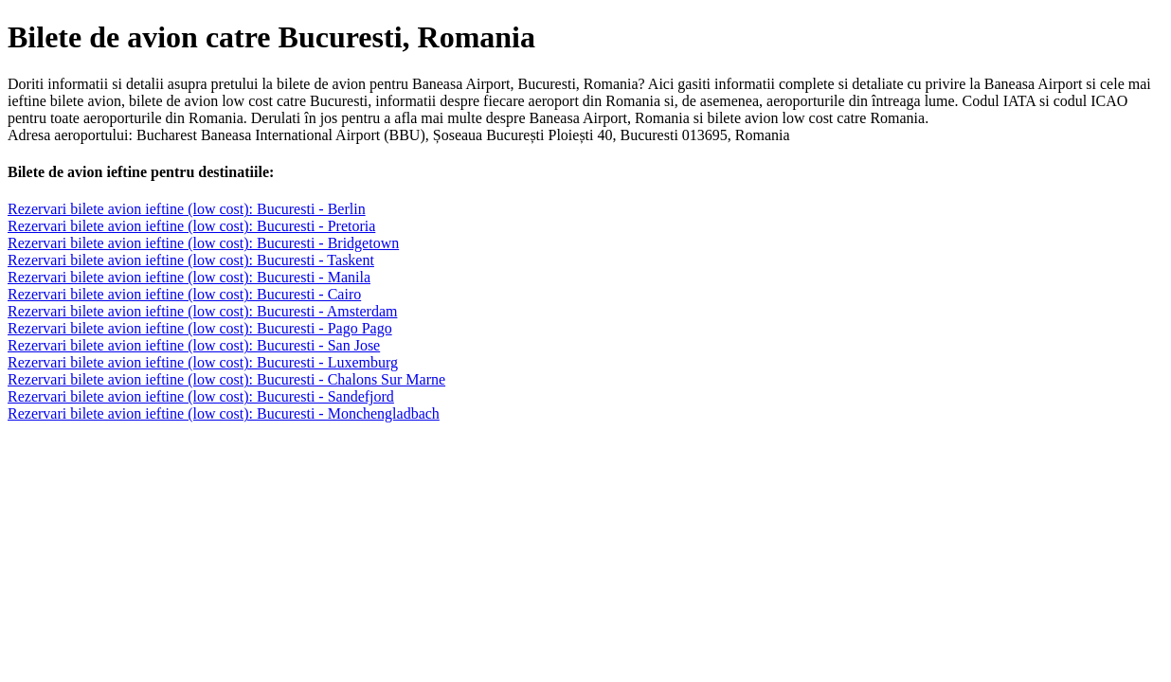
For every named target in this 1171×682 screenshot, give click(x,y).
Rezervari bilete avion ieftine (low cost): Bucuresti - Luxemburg (203, 362)
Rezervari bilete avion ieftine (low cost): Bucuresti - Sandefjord (201, 396)
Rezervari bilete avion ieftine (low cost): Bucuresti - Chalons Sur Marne (226, 379)
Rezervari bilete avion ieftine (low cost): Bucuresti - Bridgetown (203, 243)
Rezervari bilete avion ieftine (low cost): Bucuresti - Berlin (187, 209)
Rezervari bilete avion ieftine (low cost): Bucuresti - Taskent (191, 260)
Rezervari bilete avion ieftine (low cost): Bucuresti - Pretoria (191, 226)
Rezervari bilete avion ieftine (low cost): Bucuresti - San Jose (194, 345)
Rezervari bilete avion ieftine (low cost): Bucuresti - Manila (189, 277)
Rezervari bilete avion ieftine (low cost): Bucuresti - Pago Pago (200, 328)
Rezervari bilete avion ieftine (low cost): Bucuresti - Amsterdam (202, 311)
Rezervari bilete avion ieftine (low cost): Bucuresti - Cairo (184, 294)
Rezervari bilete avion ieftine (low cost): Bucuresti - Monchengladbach (224, 413)
